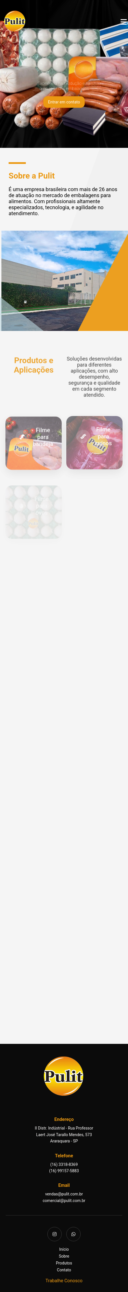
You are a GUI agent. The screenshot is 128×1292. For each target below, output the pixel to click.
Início (64, 1249)
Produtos (64, 1263)
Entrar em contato (64, 102)
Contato (64, 1270)
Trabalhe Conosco (64, 1280)
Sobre (64, 1256)
